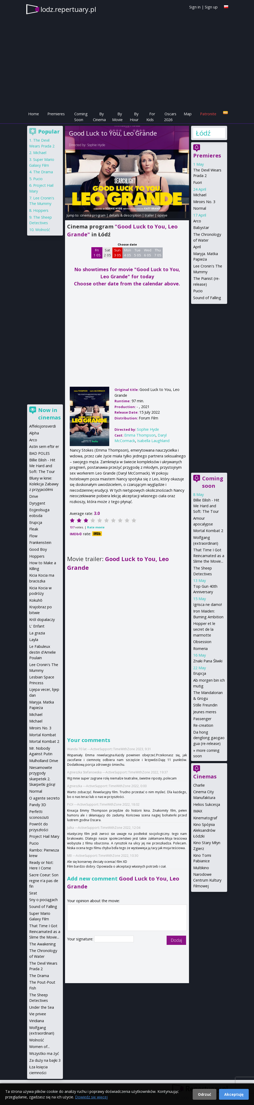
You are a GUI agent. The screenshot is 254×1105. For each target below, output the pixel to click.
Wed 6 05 (147, 253)
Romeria (200, 648)
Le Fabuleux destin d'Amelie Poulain (42, 652)
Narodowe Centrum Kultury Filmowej (207, 880)
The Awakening (42, 943)
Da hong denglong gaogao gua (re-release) (209, 738)
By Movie (117, 116)
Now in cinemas (49, 413)
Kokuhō (35, 600)
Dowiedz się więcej (91, 1096)
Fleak (33, 529)
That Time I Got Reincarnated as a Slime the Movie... (208, 555)
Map (188, 113)
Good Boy (38, 549)
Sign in (195, 6)
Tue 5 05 (137, 253)
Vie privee (37, 1013)
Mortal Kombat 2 (208, 530)
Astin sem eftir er (44, 446)
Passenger (202, 718)
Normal (199, 208)
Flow (33, 535)
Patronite (208, 113)
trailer (149, 215)
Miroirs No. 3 (204, 201)
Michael (199, 194)
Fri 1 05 (97, 253)
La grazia (37, 632)
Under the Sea (41, 1007)
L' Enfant (36, 626)
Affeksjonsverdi (42, 426)
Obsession (202, 641)
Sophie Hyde (96, 145)
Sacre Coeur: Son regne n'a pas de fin (43, 880)
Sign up (211, 6)
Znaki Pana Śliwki (207, 660)
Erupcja (199, 673)
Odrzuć (204, 1094)
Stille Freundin (205, 704)
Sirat (33, 893)
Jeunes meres (204, 711)
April (197, 246)
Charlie (199, 785)
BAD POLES (39, 453)
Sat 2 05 (107, 253)
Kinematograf (205, 817)
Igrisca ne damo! (207, 604)
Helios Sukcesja (206, 804)
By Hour (134, 116)
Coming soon (212, 482)
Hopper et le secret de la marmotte (204, 629)
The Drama (43, 171)
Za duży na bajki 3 (45, 1060)
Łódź (203, 133)
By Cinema (99, 116)
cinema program (93, 215)
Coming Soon (81, 116)
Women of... (39, 1046)
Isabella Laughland (153, 440)
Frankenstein (40, 542)
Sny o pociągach (43, 899)
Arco (197, 220)
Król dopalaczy (42, 619)
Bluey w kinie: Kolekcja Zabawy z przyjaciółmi (43, 484)
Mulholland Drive (43, 760)
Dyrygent (37, 503)
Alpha (34, 433)
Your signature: (80, 938)
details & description (125, 215)
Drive (33, 496)
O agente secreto (44, 798)
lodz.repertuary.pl (68, 9)
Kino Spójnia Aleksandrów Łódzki (204, 830)
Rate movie (95, 527)
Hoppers (40, 210)
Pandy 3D (37, 804)
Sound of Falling (207, 297)
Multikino (201, 867)
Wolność (42, 229)
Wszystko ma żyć (44, 1053)
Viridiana (36, 1020)
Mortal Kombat (42, 734)
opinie (162, 215)
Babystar (201, 227)
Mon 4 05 (127, 253)
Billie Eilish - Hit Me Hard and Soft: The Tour (206, 506)
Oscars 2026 (170, 116)
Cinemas (205, 776)
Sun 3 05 (117, 253)
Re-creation (203, 725)
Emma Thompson (140, 435)
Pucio (198, 290)
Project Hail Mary (44, 836)
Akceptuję (233, 1094)
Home (33, 113)
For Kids (150, 116)
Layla (33, 639)
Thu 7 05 (157, 253)
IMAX (197, 811)
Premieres (56, 113)
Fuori (197, 182)
